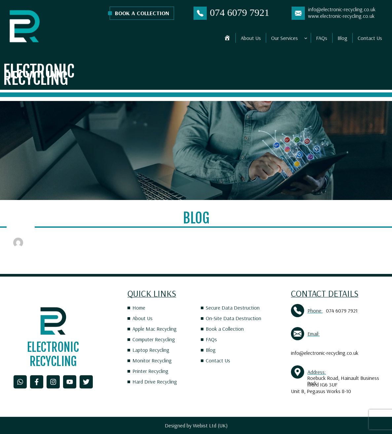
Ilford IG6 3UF (322, 384)
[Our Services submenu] (305, 38)
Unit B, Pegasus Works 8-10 (321, 391)
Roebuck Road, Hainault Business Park (343, 380)
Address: (316, 372)
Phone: (315, 310)
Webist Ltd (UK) (210, 425)
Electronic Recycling (38, 75)
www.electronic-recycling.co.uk (341, 16)
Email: (313, 333)
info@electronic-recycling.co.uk (341, 9)
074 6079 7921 (239, 12)
